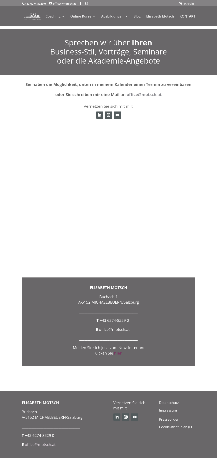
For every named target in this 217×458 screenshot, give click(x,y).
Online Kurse (80, 17)
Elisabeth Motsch (160, 17)
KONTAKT (187, 17)
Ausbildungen (112, 17)
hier (118, 353)
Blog (137, 17)
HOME (35, 17)
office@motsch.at (144, 94)
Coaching (52, 17)
